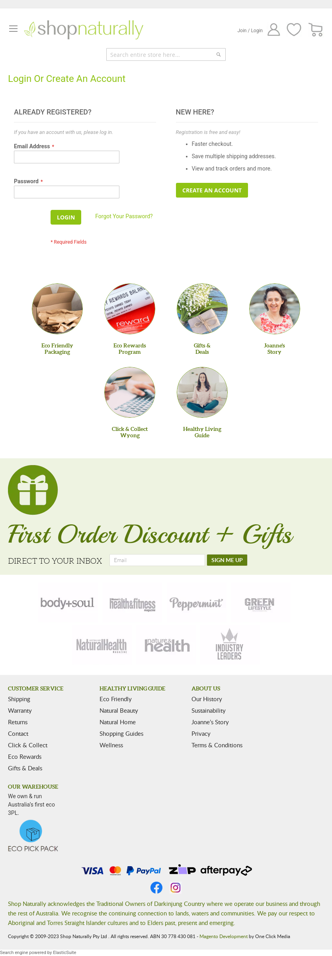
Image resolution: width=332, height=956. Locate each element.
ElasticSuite (64, 952)
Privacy (201, 733)
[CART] (316, 30)
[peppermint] (197, 602)
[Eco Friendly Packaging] (57, 309)
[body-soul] (68, 602)
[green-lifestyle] (261, 602)
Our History (206, 699)
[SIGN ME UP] (227, 560)
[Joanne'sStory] (275, 309)
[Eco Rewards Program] (130, 309)
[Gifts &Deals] (202, 309)
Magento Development (223, 936)
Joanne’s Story (210, 722)
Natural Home (118, 722)
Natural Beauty (119, 710)
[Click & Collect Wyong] (130, 392)
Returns (17, 722)
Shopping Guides (121, 733)
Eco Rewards (24, 756)
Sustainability (208, 710)
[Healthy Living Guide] (202, 392)
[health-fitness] (132, 602)
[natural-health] (102, 645)
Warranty (20, 710)
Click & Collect (27, 745)
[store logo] (83, 29)
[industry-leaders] (230, 645)
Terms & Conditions (216, 745)
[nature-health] (166, 645)
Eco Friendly (116, 699)
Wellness (111, 745)
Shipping (19, 699)
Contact (18, 733)
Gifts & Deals (25, 768)
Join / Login (250, 30)
